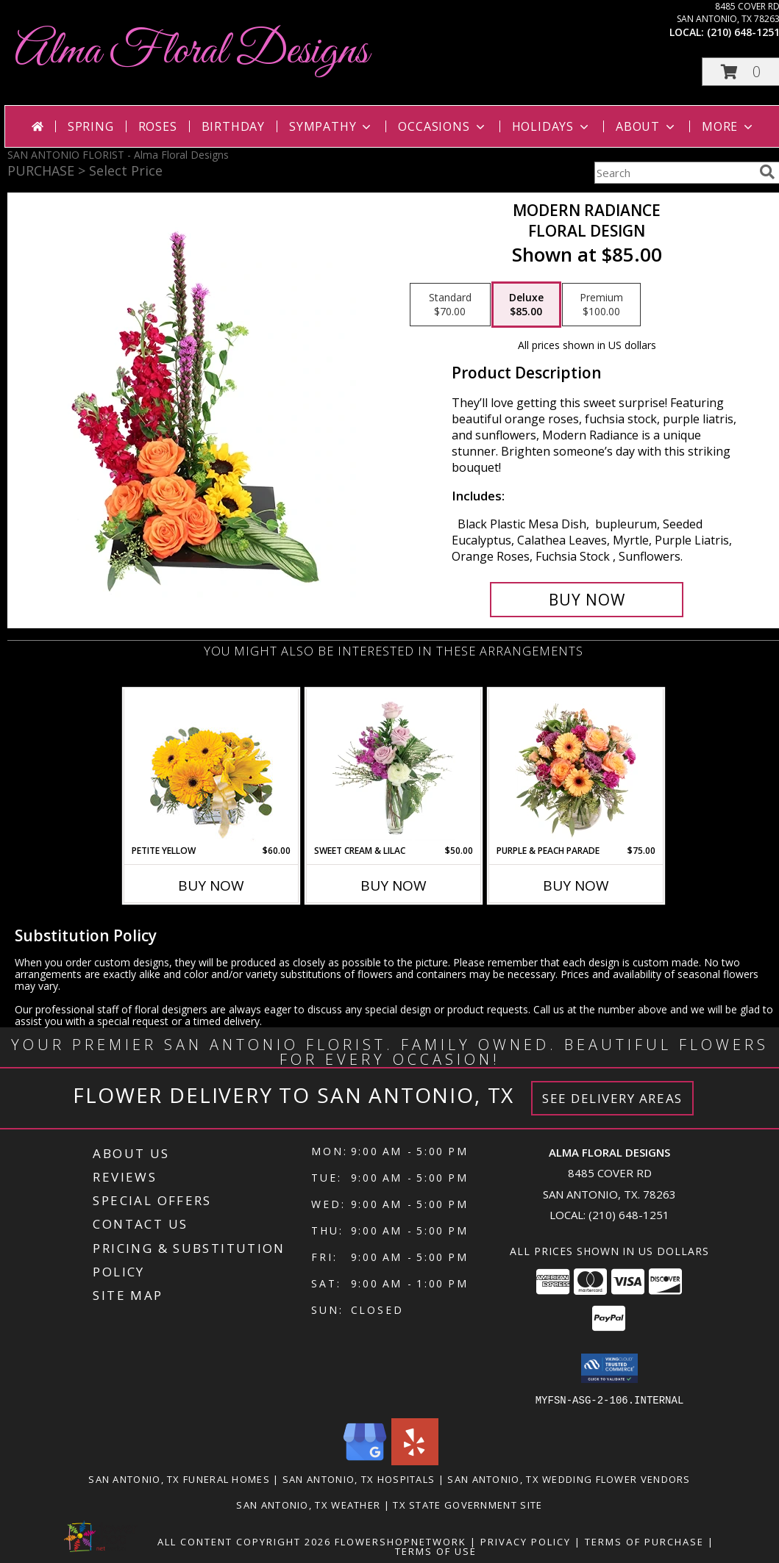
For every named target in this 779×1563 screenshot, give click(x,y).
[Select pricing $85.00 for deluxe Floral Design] (526, 305)
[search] (767, 172)
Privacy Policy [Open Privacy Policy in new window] (525, 1541)
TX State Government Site (467, 1504)
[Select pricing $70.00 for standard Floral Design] (450, 305)
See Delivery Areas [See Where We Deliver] (612, 1098)
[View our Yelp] (414, 1460)
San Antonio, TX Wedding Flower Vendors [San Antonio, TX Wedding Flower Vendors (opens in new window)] (568, 1478)
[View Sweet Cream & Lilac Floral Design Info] (393, 766)
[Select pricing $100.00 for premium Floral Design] (601, 305)
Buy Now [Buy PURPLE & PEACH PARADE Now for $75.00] (576, 885)
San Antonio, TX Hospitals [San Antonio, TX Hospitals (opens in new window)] (358, 1478)
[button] (609, 1368)
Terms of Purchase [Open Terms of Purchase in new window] (644, 1541)
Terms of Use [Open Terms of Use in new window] (436, 1550)
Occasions (442, 126)
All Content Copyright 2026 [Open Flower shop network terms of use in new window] (244, 1541)
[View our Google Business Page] (364, 1460)
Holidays (551, 126)
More (728, 126)
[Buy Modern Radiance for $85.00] (586, 599)
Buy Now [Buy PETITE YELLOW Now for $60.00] (211, 885)
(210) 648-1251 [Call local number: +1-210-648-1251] (628, 1214)
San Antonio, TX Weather (308, 1504)
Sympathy (331, 126)
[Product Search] (674, 172)
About (646, 126)
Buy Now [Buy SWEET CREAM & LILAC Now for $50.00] (393, 885)
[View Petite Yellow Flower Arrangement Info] (211, 766)
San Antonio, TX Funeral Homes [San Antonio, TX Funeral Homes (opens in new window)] (179, 1478)
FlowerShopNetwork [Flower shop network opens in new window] (400, 1541)
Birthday (233, 126)
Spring (91, 126)
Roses (157, 126)
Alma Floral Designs (192, 52)
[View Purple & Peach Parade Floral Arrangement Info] (576, 766)
